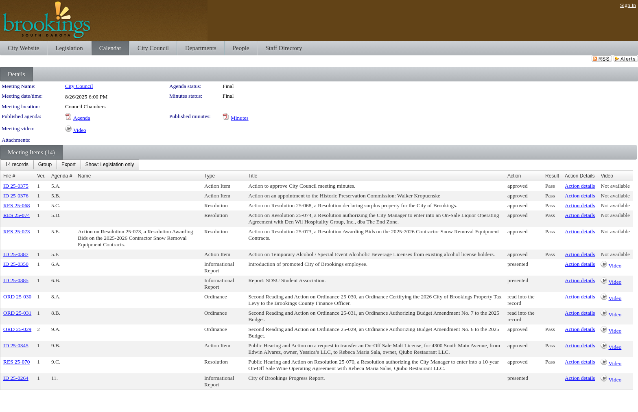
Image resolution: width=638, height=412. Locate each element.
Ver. (41, 176)
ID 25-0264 (15, 378)
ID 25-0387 (15, 254)
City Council (79, 86)
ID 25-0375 (15, 186)
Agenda (81, 118)
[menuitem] (16, 165)
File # (9, 176)
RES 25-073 (16, 231)
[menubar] (69, 165)
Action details (580, 186)
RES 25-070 (16, 362)
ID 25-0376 (15, 196)
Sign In (628, 5)
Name (84, 176)
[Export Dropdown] (69, 165)
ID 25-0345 (15, 345)
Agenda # (61, 176)
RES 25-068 (16, 205)
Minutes (240, 118)
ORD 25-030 (17, 297)
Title (252, 176)
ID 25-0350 (15, 264)
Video (79, 130)
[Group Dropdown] (45, 165)
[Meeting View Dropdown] (110, 165)
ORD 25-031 (17, 313)
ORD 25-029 (17, 329)
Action (514, 176)
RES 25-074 (16, 215)
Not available (615, 186)
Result (552, 176)
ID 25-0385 (15, 280)
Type (209, 176)
